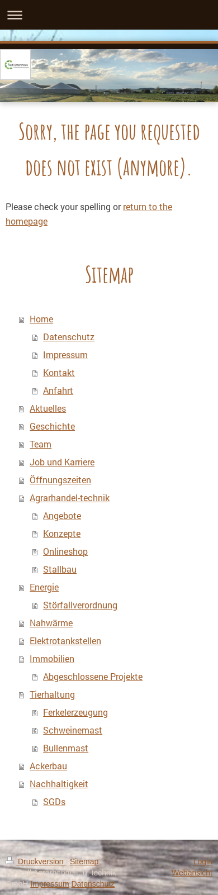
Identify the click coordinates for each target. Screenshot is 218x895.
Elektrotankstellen (65, 640)
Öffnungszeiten (60, 479)
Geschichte (52, 426)
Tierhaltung (52, 694)
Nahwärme (51, 623)
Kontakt (59, 372)
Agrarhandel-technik (70, 497)
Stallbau (60, 569)
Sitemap (84, 861)
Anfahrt (58, 390)
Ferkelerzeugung (75, 712)
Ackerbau (48, 766)
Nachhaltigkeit (59, 783)
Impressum (65, 354)
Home (41, 319)
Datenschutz (68, 336)
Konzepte (61, 533)
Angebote (62, 515)
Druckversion (35, 861)
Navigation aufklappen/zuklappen (109, 15)
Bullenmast (65, 748)
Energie (44, 587)
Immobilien (52, 658)
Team (40, 444)
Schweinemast (72, 730)
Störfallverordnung (80, 605)
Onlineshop (65, 551)
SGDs (54, 801)
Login (202, 861)
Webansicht (192, 872)
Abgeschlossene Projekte (93, 676)
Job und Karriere (62, 462)
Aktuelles (48, 408)
